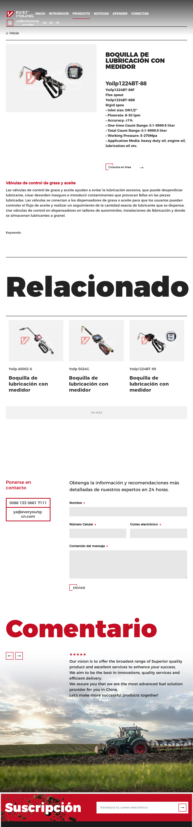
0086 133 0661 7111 (28, 503)
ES (51, 23)
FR (57, 23)
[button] (9, 656)
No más (96, 412)
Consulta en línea (119, 167)
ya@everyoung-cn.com (28, 22)
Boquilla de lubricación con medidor (28, 384)
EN (45, 23)
